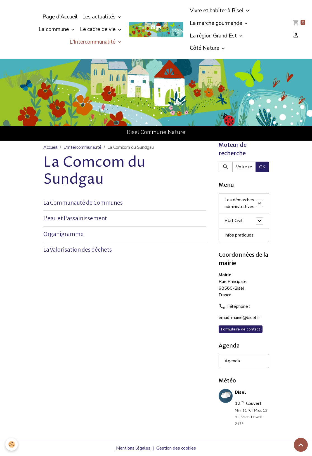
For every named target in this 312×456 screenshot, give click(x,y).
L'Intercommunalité (93, 42)
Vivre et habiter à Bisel (217, 10)
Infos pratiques (239, 235)
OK (262, 167)
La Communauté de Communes (83, 202)
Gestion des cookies (176, 448)
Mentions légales (133, 448)
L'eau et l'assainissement (75, 218)
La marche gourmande (217, 23)
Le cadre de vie (98, 29)
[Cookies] (12, 444)
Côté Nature (205, 48)
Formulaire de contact (240, 329)
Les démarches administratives (239, 203)
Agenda (232, 361)
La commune (54, 29)
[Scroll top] (301, 445)
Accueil (50, 147)
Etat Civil (233, 221)
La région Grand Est (214, 35)
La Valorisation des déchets (77, 249)
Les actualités (99, 16)
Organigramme (63, 234)
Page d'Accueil (60, 16)
